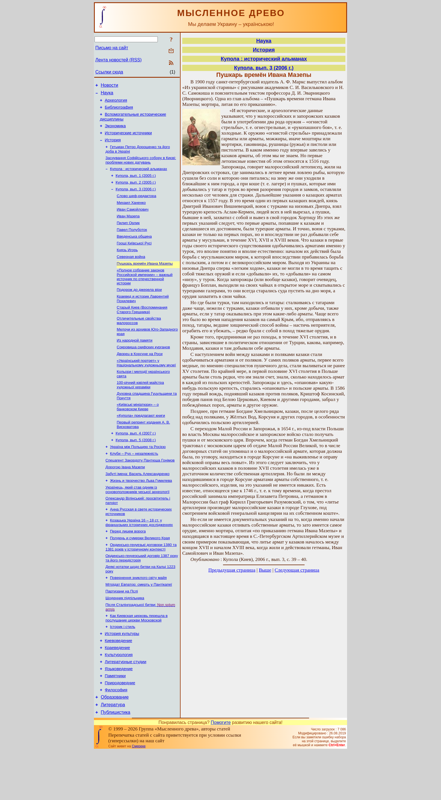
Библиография (119, 110)
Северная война (131, 272)
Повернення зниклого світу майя (138, 613)
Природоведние (120, 728)
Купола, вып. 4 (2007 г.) (136, 459)
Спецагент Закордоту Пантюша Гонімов (140, 488)
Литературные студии (126, 705)
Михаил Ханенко (131, 214)
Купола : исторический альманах (138, 177)
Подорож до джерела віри (139, 307)
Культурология (119, 697)
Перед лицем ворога (128, 564)
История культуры (122, 673)
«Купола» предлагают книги (141, 440)
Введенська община (134, 250)
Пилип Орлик (128, 236)
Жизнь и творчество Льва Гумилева (141, 510)
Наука (107, 94)
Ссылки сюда (109, 72)
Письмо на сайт (111, 47)
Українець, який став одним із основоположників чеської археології (137, 520)
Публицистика (115, 761)
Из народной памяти (134, 360)
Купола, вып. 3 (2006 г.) (136, 199)
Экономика (115, 131)
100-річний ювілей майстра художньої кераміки (140, 408)
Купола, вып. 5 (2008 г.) (136, 466)
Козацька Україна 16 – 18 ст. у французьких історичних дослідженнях (139, 554)
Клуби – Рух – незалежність (134, 481)
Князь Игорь (127, 265)
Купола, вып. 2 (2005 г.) (136, 192)
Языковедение (119, 712)
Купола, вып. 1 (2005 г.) (136, 184)
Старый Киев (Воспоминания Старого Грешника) (142, 328)
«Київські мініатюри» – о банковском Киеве (138, 431)
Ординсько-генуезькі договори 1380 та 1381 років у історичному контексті (141, 580)
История (113, 146)
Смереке (139, 795)
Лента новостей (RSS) (118, 59)
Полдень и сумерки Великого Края (140, 571)
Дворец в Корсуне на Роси (140, 375)
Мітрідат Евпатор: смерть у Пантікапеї (138, 620)
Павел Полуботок (132, 243)
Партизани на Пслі (121, 628)
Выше (265, 570)
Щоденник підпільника (124, 635)
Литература (113, 752)
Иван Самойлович (132, 221)
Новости (109, 86)
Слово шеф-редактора (136, 206)
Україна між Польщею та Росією (138, 474)
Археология (116, 103)
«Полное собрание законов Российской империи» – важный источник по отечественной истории (145, 293)
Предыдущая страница (231, 570)
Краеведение (117, 689)
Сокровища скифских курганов (143, 368)
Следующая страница (297, 570)
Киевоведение (118, 681)
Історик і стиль (122, 665)
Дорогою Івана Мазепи (125, 496)
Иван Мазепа (128, 228)
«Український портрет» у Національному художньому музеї (146, 384)
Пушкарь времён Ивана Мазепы (145, 280)
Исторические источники (128, 139)
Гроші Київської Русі (134, 258)
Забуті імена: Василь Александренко (137, 503)
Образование (115, 744)
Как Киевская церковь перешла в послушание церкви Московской (136, 656)
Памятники (115, 720)
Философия (116, 736)
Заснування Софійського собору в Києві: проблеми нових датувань (140, 168)
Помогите (221, 771)
